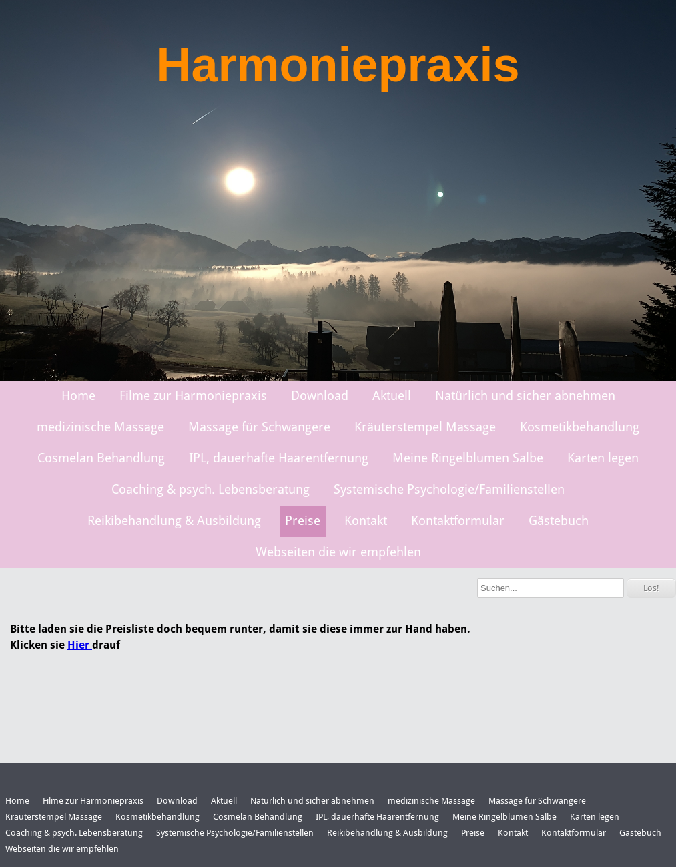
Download (319, 395)
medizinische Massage (100, 427)
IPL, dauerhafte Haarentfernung (278, 458)
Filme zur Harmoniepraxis (193, 395)
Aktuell (391, 395)
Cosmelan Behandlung (101, 458)
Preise (302, 520)
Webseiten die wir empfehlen (338, 552)
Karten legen (603, 458)
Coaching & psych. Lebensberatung (210, 489)
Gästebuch (559, 520)
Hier (79, 645)
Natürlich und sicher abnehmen (525, 395)
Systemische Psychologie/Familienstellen (449, 489)
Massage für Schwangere (259, 427)
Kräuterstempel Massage (425, 427)
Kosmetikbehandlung (579, 427)
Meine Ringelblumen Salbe (467, 458)
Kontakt (365, 520)
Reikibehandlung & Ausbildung (174, 520)
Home (78, 395)
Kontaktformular (457, 520)
